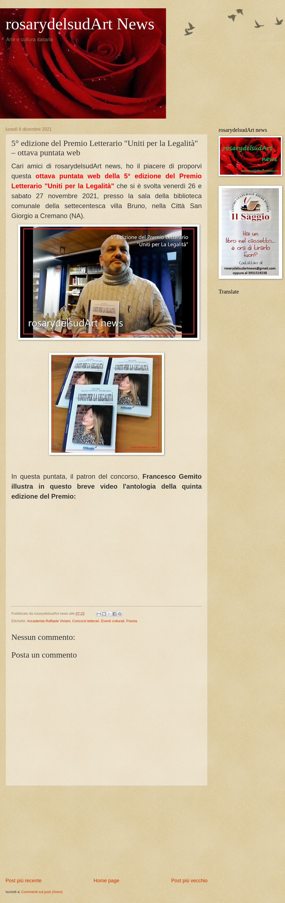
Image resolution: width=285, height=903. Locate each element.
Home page (106, 880)
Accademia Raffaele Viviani (48, 621)
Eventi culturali (112, 621)
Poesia (131, 621)
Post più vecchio (189, 880)
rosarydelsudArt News (80, 24)
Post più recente (24, 880)
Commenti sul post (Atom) (42, 892)
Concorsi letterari (85, 621)
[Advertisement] (107, 831)
